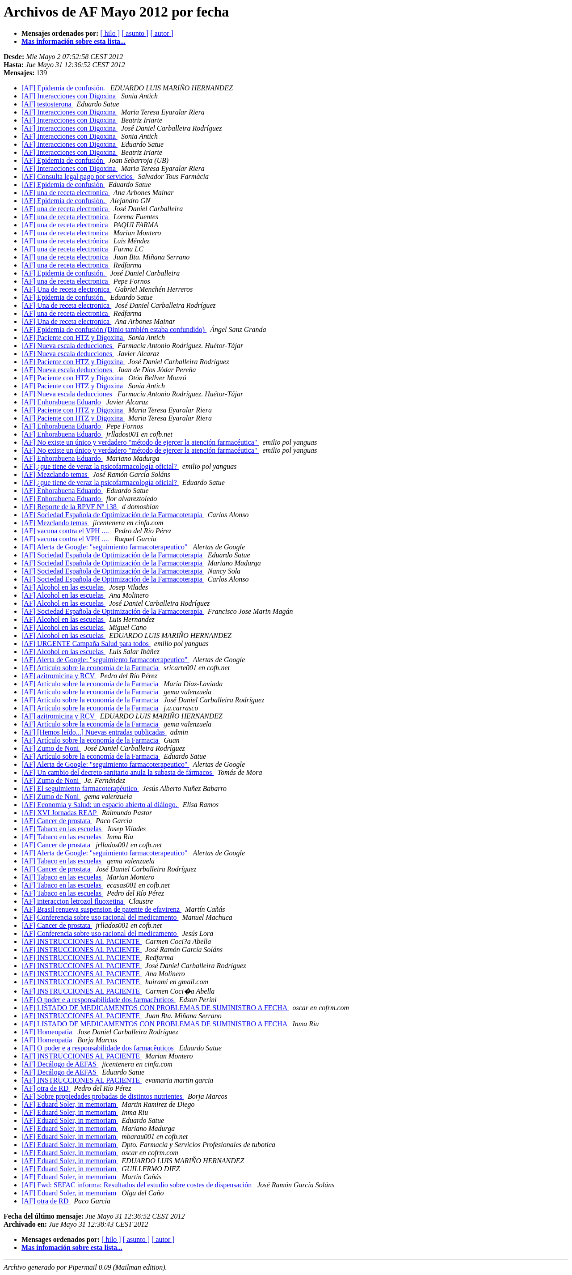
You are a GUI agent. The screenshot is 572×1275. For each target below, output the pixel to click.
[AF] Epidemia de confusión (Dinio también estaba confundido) (113, 329)
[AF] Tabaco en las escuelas (62, 829)
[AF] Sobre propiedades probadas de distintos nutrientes (102, 1096)
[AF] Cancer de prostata (56, 820)
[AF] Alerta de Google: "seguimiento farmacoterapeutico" (105, 547)
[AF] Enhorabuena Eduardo (62, 402)
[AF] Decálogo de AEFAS (59, 1064)
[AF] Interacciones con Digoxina (69, 96)
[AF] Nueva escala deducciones (67, 345)
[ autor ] (161, 33)
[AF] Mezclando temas (55, 474)
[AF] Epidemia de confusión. (64, 88)
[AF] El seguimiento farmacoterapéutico (80, 788)
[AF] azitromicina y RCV (59, 676)
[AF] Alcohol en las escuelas (63, 587)
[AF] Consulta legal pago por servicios (77, 176)
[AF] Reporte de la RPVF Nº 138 (69, 506)
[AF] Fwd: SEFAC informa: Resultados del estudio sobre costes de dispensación (137, 1185)
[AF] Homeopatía (47, 1032)
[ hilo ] (110, 33)
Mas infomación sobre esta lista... (71, 1247)
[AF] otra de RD (45, 1088)
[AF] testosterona (47, 104)
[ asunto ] (135, 33)
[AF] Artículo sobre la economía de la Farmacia (90, 668)
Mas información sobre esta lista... (73, 41)
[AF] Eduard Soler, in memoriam (69, 1104)
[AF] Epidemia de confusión (63, 160)
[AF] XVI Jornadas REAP (59, 812)
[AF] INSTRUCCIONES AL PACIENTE (81, 941)
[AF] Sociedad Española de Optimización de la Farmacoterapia (112, 514)
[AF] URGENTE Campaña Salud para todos (86, 643)
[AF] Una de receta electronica (66, 289)
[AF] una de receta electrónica (65, 241)
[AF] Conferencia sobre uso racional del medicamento (99, 917)
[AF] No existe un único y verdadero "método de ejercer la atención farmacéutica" (140, 442)
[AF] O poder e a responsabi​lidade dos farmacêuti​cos (98, 999)
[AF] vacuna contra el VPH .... (66, 531)
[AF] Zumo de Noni (50, 748)
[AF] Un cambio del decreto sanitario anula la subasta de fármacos (117, 772)
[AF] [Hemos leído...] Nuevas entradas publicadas (94, 732)
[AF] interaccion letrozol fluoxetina (73, 901)
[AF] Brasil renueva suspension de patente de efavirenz (101, 909)
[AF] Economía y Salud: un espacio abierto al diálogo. (100, 804)
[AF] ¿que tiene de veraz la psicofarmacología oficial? (100, 466)
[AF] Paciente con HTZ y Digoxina (73, 337)
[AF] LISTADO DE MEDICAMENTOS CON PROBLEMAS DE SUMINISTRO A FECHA (155, 1008)
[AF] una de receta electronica (65, 192)
